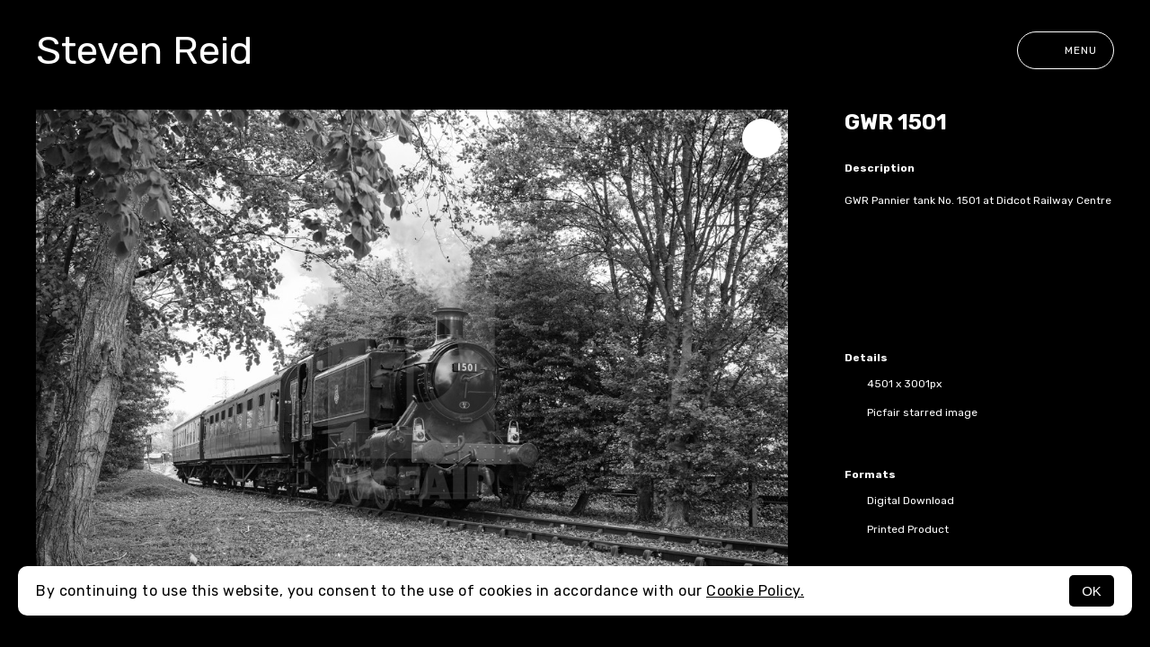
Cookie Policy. (755, 590)
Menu (1065, 50)
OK (1091, 590)
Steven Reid (144, 50)
